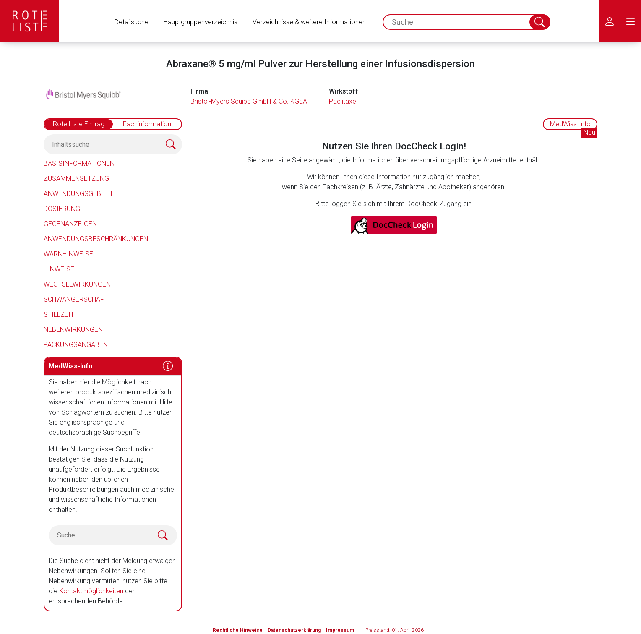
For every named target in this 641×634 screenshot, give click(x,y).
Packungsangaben (76, 345)
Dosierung (62, 209)
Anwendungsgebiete (79, 194)
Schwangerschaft (76, 299)
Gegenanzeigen (70, 224)
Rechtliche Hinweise (238, 630)
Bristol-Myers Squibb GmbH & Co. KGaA (248, 101)
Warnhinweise (68, 254)
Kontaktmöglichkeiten (91, 591)
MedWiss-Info (570, 124)
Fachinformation (147, 124)
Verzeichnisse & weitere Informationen (309, 22)
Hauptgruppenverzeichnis (200, 22)
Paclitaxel (343, 101)
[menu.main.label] (630, 21)
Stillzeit (59, 314)
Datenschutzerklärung (294, 630)
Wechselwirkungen (77, 284)
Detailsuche (132, 22)
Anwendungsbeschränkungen (96, 239)
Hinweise (59, 269)
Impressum (340, 630)
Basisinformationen (79, 163)
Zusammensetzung (76, 179)
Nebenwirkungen (73, 330)
